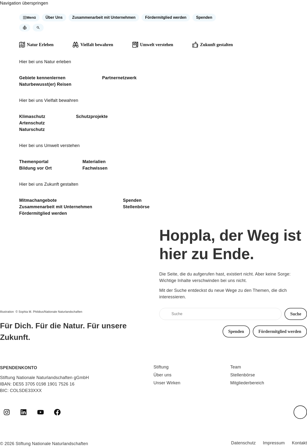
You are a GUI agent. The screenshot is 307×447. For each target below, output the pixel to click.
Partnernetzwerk (119, 77)
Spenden (132, 200)
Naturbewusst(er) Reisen (45, 84)
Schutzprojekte (92, 116)
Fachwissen (95, 168)
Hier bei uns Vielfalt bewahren (48, 100)
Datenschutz (241, 443)
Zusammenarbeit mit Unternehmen (55, 206)
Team (235, 367)
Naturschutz (32, 129)
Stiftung (161, 367)
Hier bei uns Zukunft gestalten (48, 184)
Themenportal (33, 161)
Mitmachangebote (38, 200)
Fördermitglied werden (43, 213)
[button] (29, 17)
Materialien (94, 161)
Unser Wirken (167, 382)
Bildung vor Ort (35, 168)
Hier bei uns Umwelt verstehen (49, 145)
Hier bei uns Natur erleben (45, 61)
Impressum (273, 443)
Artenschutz (32, 123)
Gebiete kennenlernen (42, 77)
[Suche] (220, 314)
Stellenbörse (136, 206)
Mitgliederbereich (247, 382)
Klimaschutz (32, 116)
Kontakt (299, 443)
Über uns (162, 375)
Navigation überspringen (24, 3)
